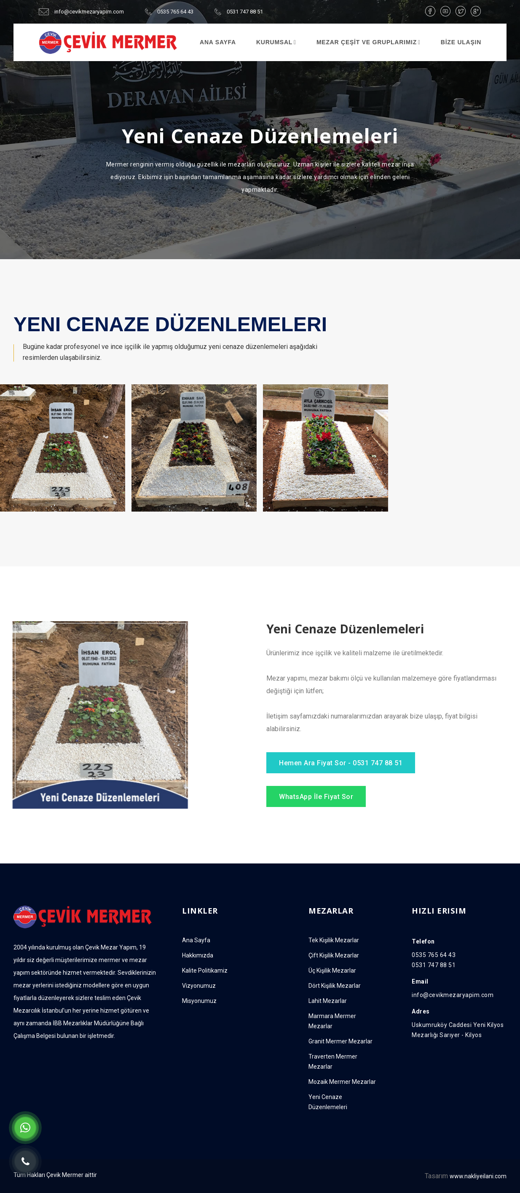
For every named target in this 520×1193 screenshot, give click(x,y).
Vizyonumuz (199, 985)
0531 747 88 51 (238, 12)
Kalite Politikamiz (205, 970)
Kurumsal (274, 42)
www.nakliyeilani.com (478, 1176)
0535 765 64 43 (169, 12)
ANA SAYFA (218, 42)
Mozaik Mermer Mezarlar (342, 1081)
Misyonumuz (199, 1000)
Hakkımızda (197, 955)
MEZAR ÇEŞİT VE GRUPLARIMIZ (366, 42)
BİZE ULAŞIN (461, 42)
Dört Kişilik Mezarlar (334, 985)
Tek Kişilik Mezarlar (333, 940)
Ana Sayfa (196, 940)
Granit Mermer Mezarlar (340, 1041)
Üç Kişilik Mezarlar (332, 970)
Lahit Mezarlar (327, 1000)
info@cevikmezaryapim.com (81, 12)
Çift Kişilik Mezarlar (333, 955)
